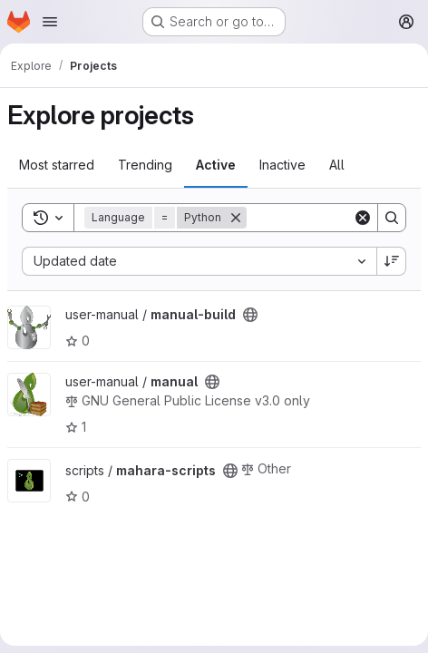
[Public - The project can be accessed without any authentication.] (250, 314)
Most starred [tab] (56, 164)
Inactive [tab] (282, 164)
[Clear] (363, 218)
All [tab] (337, 164)
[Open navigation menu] (49, 21)
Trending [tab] (145, 164)
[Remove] (236, 218)
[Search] (391, 217)
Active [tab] (216, 164)
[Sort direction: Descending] (391, 261)
